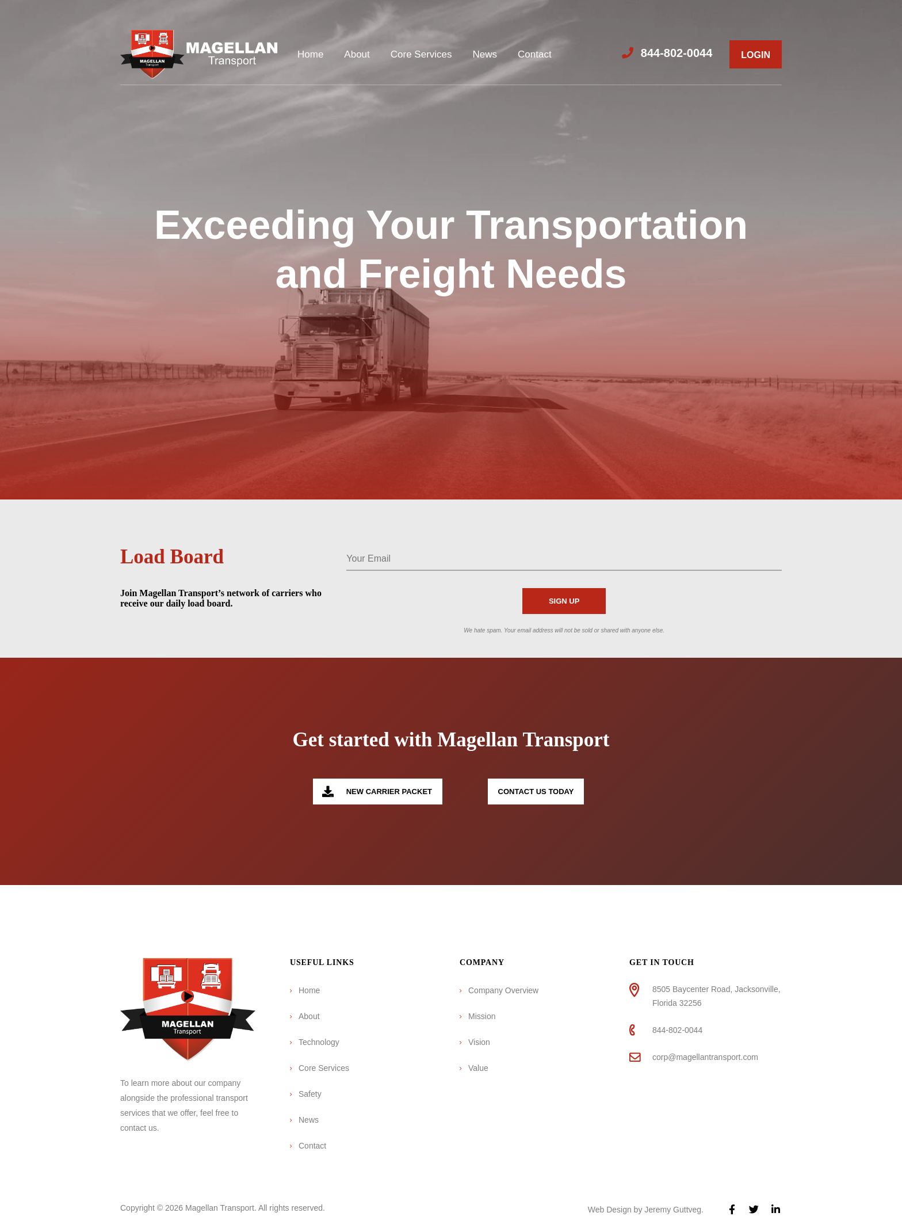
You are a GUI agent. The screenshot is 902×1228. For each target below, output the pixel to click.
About (356, 54)
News (485, 54)
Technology (319, 1042)
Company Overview (503, 990)
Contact (535, 54)
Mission (481, 1016)
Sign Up (564, 601)
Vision (479, 1042)
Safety (310, 1094)
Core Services (421, 54)
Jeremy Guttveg (672, 1209)
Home (310, 54)
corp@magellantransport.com (705, 1057)
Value (478, 1068)
